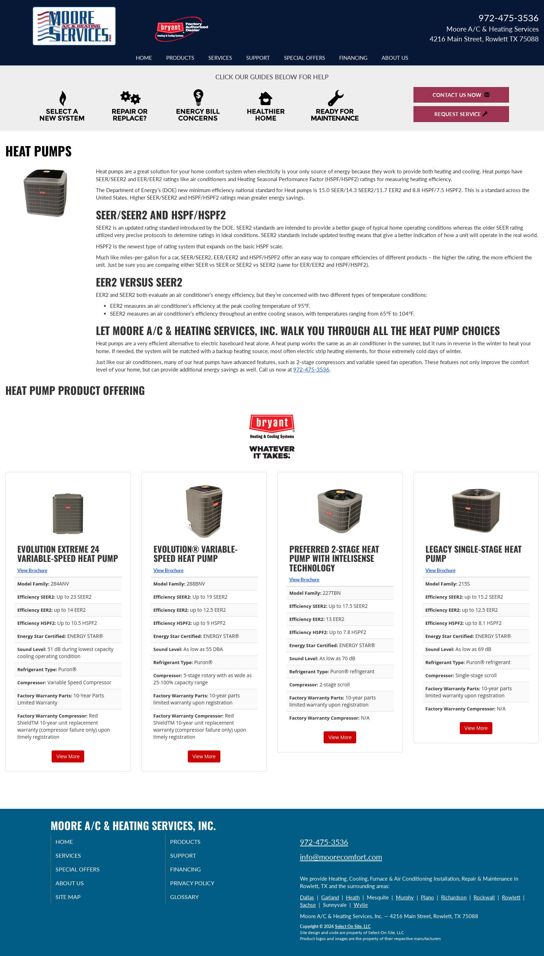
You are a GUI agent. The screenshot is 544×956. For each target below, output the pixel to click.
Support (258, 57)
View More (68, 756)
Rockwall (484, 897)
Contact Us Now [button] (461, 95)
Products (180, 57)
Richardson (454, 897)
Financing (353, 57)
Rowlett (511, 897)
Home (144, 57)
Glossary (192, 901)
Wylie (361, 905)
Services (220, 57)
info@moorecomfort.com (341, 856)
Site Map (76, 901)
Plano (427, 897)
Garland (330, 897)
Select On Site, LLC (353, 926)
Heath (353, 897)
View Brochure (32, 570)
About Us (395, 57)
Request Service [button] (461, 114)
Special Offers (304, 57)
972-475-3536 (311, 369)
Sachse (308, 905)
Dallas (307, 897)
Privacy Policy (200, 887)
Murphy (405, 897)
